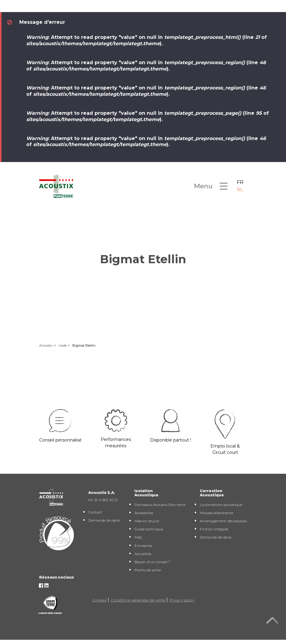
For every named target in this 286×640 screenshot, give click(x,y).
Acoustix (46, 345)
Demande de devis (104, 520)
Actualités (142, 553)
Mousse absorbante (216, 512)
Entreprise (143, 545)
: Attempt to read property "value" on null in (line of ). (146, 40)
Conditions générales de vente (137, 600)
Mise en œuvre (146, 521)
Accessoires (143, 512)
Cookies (99, 600)
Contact (95, 512)
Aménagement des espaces (223, 521)
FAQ (138, 537)
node (62, 345)
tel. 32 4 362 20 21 (103, 500)
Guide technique (148, 529)
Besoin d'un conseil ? (152, 562)
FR (240, 182)
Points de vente (147, 570)
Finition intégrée (214, 529)
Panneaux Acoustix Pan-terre (159, 504)
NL (240, 189)
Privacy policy (181, 600)
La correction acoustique (221, 504)
